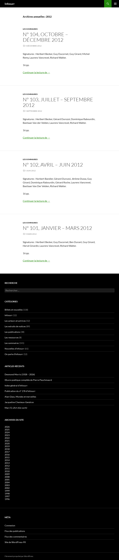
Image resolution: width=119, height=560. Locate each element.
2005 (7, 479)
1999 (7, 490)
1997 (7, 496)
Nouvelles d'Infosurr (14, 348)
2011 (7, 468)
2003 (7, 485)
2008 (7, 476)
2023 (7, 435)
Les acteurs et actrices (15, 320)
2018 (7, 449)
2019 (7, 446)
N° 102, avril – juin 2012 (53, 164)
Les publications (12, 332)
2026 (7, 426)
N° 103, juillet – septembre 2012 (58, 102)
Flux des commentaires (16, 536)
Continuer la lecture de (36, 72)
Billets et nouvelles (14, 309)
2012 (7, 465)
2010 (7, 471)
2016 (7, 454)
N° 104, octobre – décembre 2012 (45, 37)
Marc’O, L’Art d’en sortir (16, 407)
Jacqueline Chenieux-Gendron (19, 402)
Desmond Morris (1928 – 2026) (20, 374)
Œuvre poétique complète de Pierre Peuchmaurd (28, 380)
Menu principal (115, 3)
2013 (7, 463)
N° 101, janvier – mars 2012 (57, 228)
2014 (7, 460)
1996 (7, 499)
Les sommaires (30, 29)
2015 (7, 457)
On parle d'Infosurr (14, 354)
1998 (7, 493)
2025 (7, 429)
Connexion (10, 525)
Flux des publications (15, 531)
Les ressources (12, 337)
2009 (7, 474)
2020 (7, 443)
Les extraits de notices (15, 326)
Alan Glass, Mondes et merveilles (20, 396)
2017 (7, 451)
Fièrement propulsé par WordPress (19, 556)
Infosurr (10, 3)
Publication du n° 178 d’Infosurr (20, 391)
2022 (7, 438)
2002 (7, 488)
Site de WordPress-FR (15, 542)
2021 (7, 440)
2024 (7, 432)
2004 (7, 482)
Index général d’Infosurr (16, 385)
